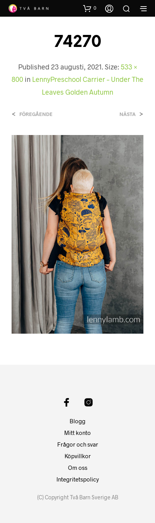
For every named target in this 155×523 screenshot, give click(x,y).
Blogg (77, 420)
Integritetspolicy (77, 479)
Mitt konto (77, 432)
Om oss (77, 467)
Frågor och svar (77, 444)
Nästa (127, 114)
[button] (89, 8)
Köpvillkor (78, 455)
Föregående (36, 114)
